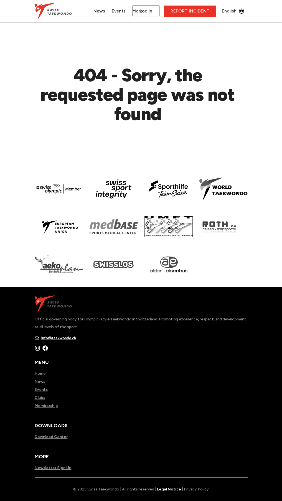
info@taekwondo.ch (58, 338)
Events (41, 389)
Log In (146, 11)
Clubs (40, 397)
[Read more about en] (114, 192)
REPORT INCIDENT (190, 11)
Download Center (51, 436)
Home (40, 373)
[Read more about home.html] (114, 268)
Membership (46, 405)
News (101, 11)
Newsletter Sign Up (53, 467)
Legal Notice (169, 489)
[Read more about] (59, 192)
